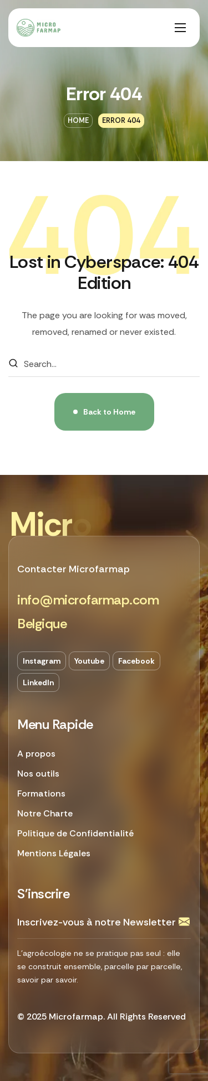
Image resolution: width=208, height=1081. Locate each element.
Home (78, 120)
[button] (88, 600)
